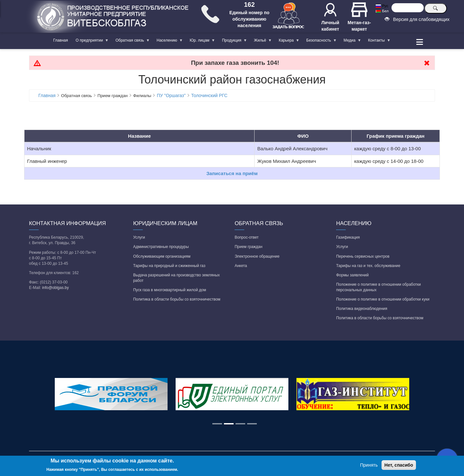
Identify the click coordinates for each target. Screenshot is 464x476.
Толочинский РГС (209, 95)
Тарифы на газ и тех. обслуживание (368, 265)
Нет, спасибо (398, 465)
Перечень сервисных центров (362, 256)
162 (249, 4)
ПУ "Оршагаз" (171, 95)
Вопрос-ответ (246, 237)
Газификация (348, 237)
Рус (382, 6)
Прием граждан (248, 246)
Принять (369, 465)
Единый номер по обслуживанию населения (249, 19)
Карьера (287, 41)
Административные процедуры (161, 246)
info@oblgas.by (55, 287)
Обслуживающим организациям (161, 256)
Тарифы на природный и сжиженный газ (169, 265)
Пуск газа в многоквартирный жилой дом (169, 290)
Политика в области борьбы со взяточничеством (176, 299)
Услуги (139, 237)
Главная (60, 40)
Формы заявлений (352, 275)
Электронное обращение (257, 256)
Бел (382, 11)
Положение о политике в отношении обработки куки (382, 299)
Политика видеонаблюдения (361, 308)
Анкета (241, 265)
